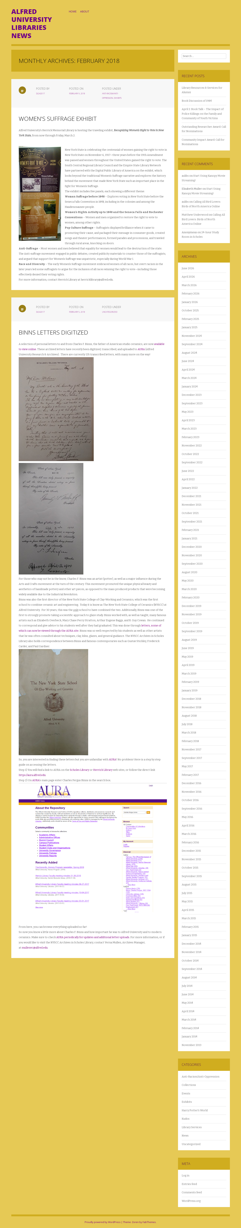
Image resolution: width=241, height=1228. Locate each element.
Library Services (192, 1127)
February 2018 (190, 741)
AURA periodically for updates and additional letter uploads (92, 937)
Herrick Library (102, 770)
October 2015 (190, 867)
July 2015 (187, 893)
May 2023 (187, 411)
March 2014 (189, 1019)
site (76, 630)
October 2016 (190, 800)
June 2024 (188, 361)
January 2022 (190, 487)
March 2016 (189, 834)
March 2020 (189, 589)
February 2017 (190, 775)
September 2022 (192, 462)
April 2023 (188, 420)
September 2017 (192, 758)
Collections (189, 1085)
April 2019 (188, 665)
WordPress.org (191, 1201)
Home (73, 11)
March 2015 (189, 918)
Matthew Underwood (195, 214)
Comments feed (192, 1192)
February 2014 (190, 1028)
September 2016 (192, 808)
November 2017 (191, 749)
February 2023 (190, 437)
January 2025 (189, 327)
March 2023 (189, 428)
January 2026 (190, 302)
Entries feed (189, 1184)
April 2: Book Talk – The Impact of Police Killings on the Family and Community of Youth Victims (203, 114)
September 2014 (192, 969)
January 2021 (189, 538)
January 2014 (189, 1036)
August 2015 (189, 884)
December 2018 (191, 698)
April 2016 (188, 825)
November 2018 (191, 707)
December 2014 (191, 943)
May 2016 (187, 817)
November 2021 (191, 504)
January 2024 (190, 386)
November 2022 (192, 445)
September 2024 (192, 344)
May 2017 (187, 766)
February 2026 (191, 293)
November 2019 (192, 614)
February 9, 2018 (81, 93)
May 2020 (188, 580)
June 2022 (188, 471)
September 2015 (192, 876)
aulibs (185, 175)
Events (186, 1093)
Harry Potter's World (195, 1110)
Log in (185, 1175)
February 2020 (191, 597)
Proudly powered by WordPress (103, 1222)
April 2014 (188, 1011)
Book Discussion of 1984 (197, 100)
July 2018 (187, 724)
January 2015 (189, 935)
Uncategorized (114, 312)
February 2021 (190, 530)
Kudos (186, 1118)
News (185, 1135)
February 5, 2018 (81, 312)
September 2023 (192, 403)
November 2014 (191, 952)
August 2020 (189, 572)
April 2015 (188, 910)
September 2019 (192, 631)
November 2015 (191, 859)
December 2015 (191, 850)
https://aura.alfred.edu (32, 775)
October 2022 (190, 454)
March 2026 (189, 285)
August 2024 (189, 352)
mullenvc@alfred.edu (35, 947)
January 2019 (189, 690)
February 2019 (190, 682)
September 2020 (192, 563)
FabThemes (149, 1222)
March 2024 (189, 378)
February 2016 (190, 842)
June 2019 (188, 648)
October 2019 (190, 623)
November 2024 (192, 336)
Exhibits (122, 98)
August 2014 (189, 977)
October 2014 (190, 960)
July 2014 (187, 986)
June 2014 (188, 994)
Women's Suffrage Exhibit (58, 118)
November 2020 (192, 555)
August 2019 (189, 639)
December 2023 (192, 395)
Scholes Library (79, 770)
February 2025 (190, 319)
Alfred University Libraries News (31, 23)
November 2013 (191, 1045)
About (84, 11)
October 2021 (190, 513)
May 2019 (187, 656)
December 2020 (192, 546)
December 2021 (191, 496)
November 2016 (192, 791)
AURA (141, 349)
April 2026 (188, 276)
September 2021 (192, 521)
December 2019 (191, 606)
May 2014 (187, 1002)
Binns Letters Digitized (53, 332)
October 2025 (190, 310)
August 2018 (189, 715)
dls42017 (45, 93)
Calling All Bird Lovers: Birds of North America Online (203, 219)
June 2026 (188, 268)
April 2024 (188, 369)
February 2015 (190, 927)
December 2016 (191, 783)
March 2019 (189, 673)
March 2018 (189, 732)
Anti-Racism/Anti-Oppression (200, 1076)
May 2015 (187, 901)
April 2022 (188, 479)
